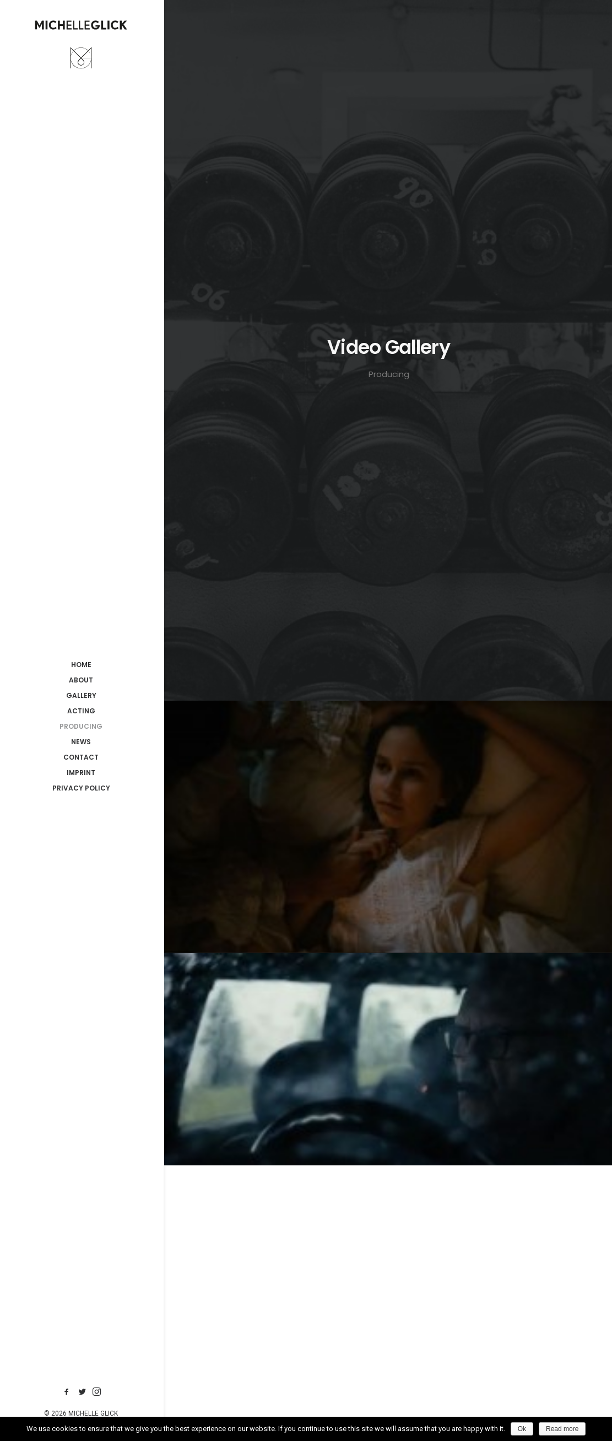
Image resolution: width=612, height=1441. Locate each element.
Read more (562, 1429)
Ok (522, 1429)
